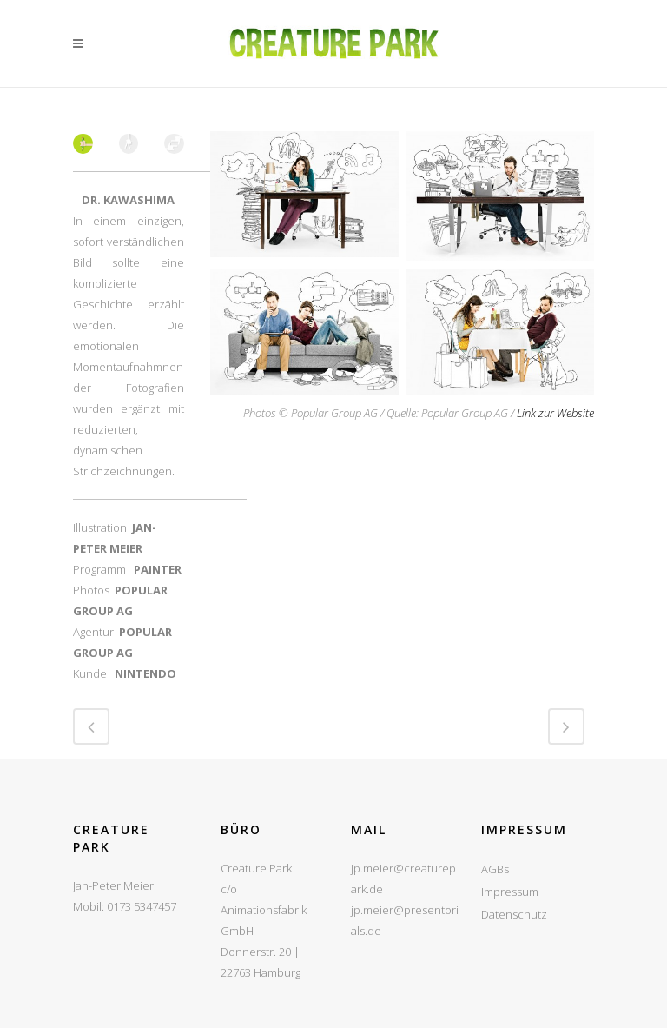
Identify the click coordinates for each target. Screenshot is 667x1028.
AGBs (495, 869)
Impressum (509, 891)
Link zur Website (555, 413)
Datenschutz (514, 914)
